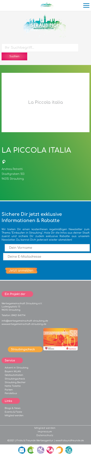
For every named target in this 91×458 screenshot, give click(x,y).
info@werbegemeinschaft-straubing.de (25, 321)
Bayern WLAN (13, 371)
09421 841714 (18, 315)
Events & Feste (13, 412)
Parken (9, 389)
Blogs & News (12, 408)
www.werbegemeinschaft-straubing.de (24, 324)
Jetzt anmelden (21, 270)
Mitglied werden (14, 415)
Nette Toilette (13, 386)
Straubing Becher (15, 382)
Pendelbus (11, 393)
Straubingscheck (15, 379)
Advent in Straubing (16, 367)
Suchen (14, 56)
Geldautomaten (14, 375)
